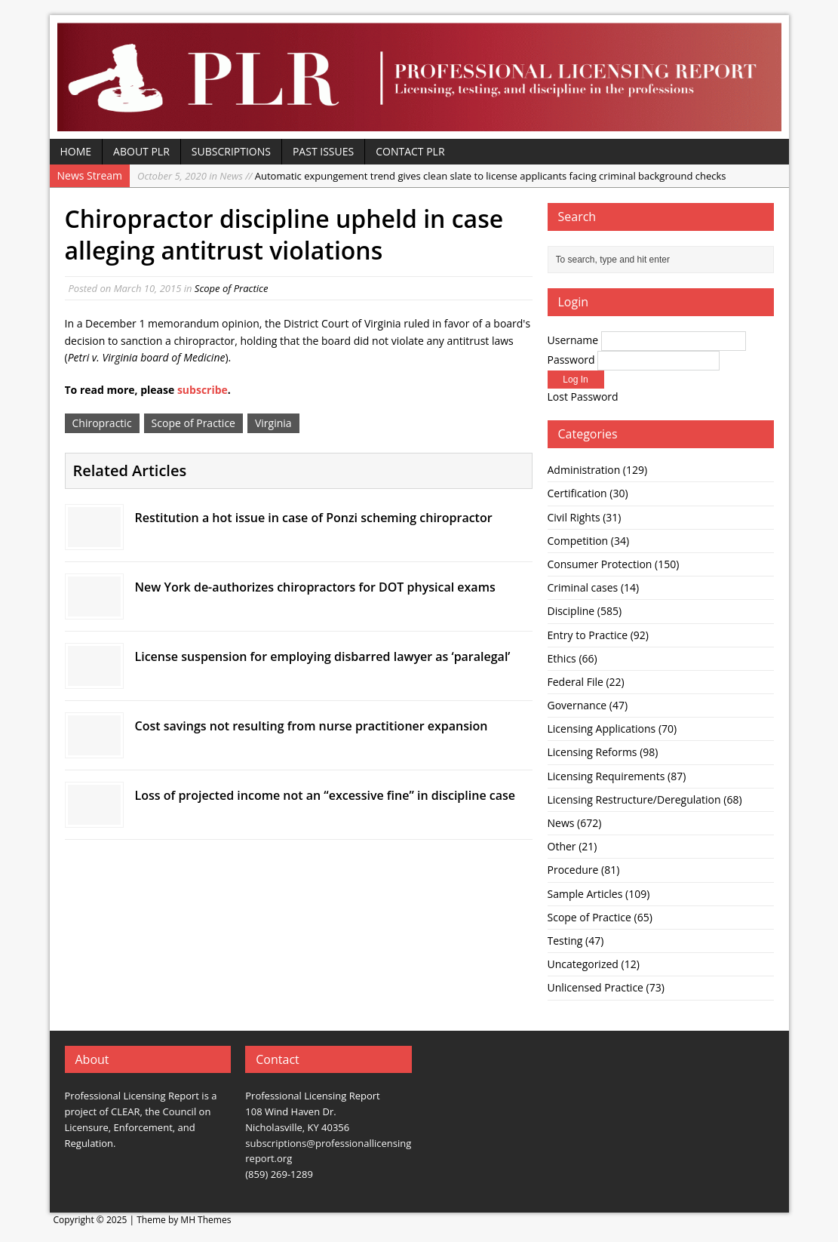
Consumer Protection (600, 564)
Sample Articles (585, 894)
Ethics (562, 658)
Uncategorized (583, 964)
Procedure (573, 869)
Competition (578, 540)
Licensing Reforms (592, 752)
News (561, 823)
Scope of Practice (232, 288)
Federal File (575, 682)
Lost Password (583, 396)
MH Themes (205, 1219)
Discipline (571, 611)
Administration (584, 470)
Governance (577, 705)
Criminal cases (583, 587)
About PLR (141, 151)
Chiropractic (102, 423)
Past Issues (323, 151)
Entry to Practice (588, 635)
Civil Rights (574, 517)
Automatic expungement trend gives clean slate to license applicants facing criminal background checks (431, 176)
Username (573, 340)
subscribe (202, 390)
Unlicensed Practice (595, 987)
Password (571, 359)
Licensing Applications (602, 728)
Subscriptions (231, 151)
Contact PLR (410, 151)
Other (562, 846)
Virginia (273, 423)
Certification (577, 493)
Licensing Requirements (606, 776)
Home (76, 151)
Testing (565, 940)
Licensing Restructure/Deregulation (634, 799)
